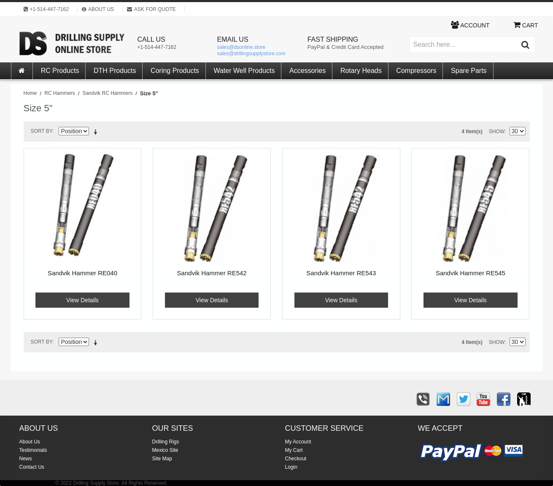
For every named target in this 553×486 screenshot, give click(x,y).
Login (291, 467)
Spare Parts (468, 70)
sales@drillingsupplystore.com (251, 53)
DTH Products (115, 70)
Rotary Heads (361, 70)
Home (30, 93)
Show (496, 131)
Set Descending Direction (97, 133)
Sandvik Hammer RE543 (341, 273)
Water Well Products (244, 70)
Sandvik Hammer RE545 (470, 273)
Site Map (162, 459)
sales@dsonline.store (241, 47)
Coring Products (175, 70)
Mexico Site (165, 450)
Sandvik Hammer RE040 (82, 273)
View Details (82, 300)
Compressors (416, 70)
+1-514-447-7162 (157, 47)
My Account (298, 442)
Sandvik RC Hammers (107, 93)
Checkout (296, 459)
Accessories (307, 70)
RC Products (60, 70)
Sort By (42, 131)
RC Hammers (59, 93)
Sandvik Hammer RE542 (212, 273)
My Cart (294, 450)
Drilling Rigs (165, 442)
